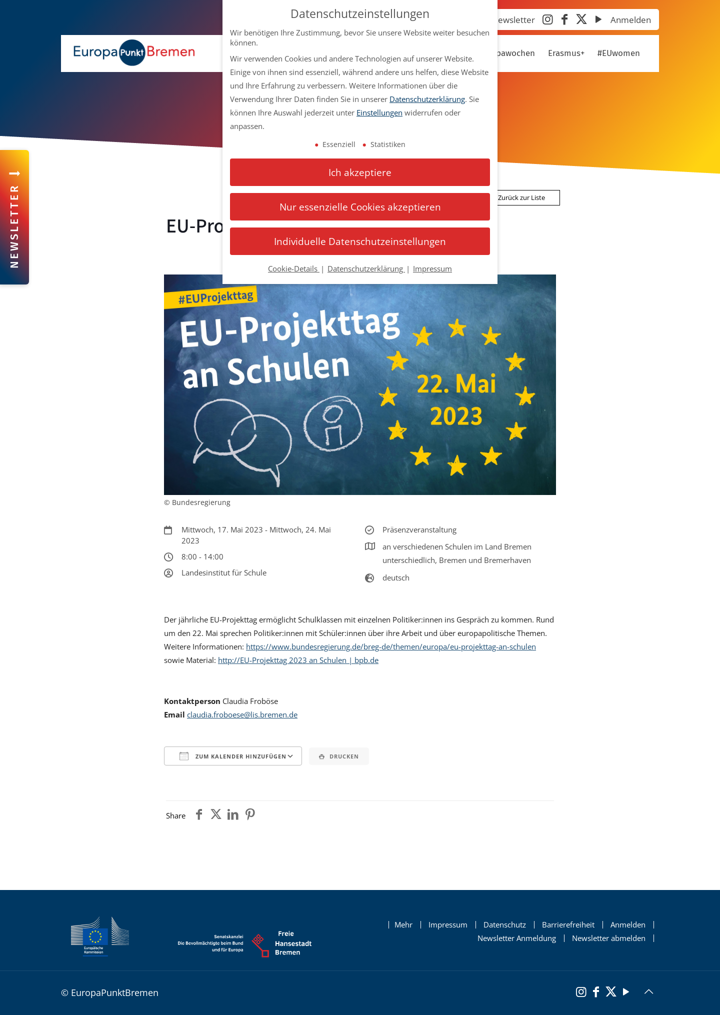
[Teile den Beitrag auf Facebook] (199, 815)
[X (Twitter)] (582, 20)
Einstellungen (379, 113)
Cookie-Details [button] (294, 269)
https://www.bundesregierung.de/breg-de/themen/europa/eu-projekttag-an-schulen (391, 647)
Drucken (339, 756)
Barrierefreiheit (568, 924)
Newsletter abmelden (609, 938)
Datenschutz (505, 924)
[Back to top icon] (648, 991)
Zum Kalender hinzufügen (233, 756)
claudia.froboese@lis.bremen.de (242, 715)
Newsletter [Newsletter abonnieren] (513, 20)
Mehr (403, 924)
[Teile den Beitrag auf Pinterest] (250, 815)
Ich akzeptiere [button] (360, 172)
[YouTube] (598, 20)
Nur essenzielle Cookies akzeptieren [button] (360, 206)
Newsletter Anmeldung (517, 938)
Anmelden (630, 20)
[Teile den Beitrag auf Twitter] (216, 815)
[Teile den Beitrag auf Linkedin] (233, 815)
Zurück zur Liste (517, 197)
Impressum (448, 924)
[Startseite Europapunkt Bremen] (134, 52)
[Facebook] (564, 20)
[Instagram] (548, 20)
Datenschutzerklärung (427, 99)
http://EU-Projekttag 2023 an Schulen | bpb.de (298, 660)
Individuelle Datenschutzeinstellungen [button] (360, 241)
